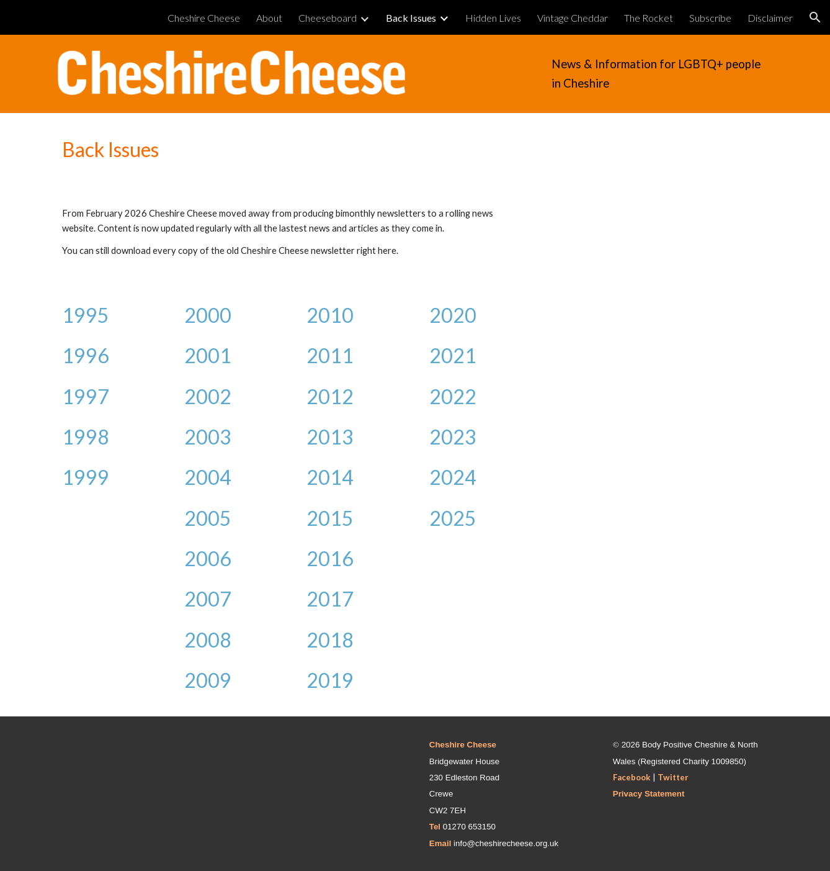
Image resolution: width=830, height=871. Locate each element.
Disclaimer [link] (770, 18)
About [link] (269, 18)
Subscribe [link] (710, 18)
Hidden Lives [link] (493, 18)
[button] (815, 17)
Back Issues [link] (411, 18)
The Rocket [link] (648, 18)
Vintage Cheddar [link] (572, 18)
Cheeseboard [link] (327, 18)
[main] (660, 74)
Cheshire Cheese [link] (203, 18)
